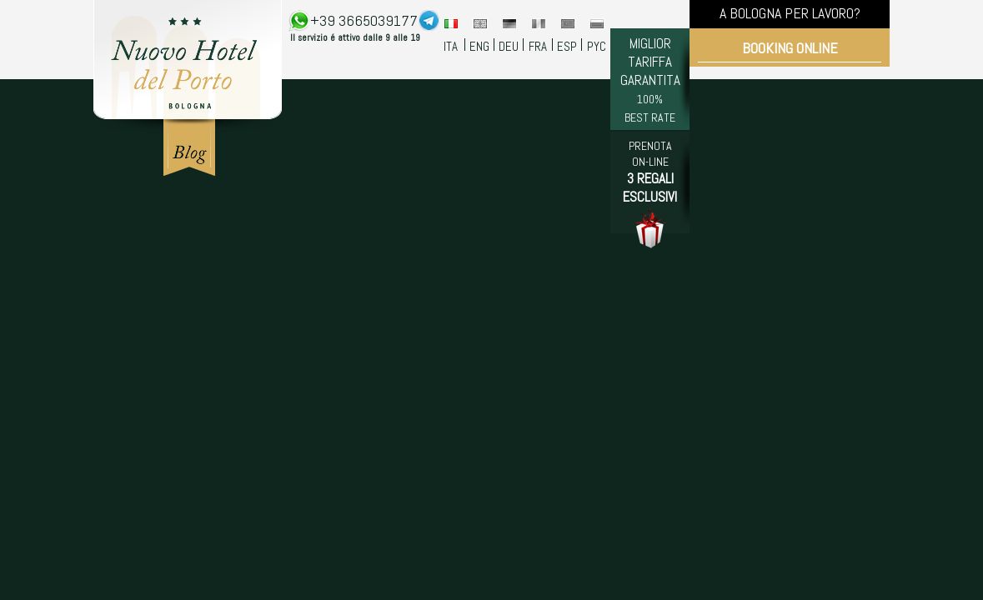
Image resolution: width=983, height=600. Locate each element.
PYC (596, 46)
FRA (538, 46)
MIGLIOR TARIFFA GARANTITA (650, 79)
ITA (451, 46)
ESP (567, 46)
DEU (509, 46)
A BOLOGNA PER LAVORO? (790, 12)
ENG (479, 46)
